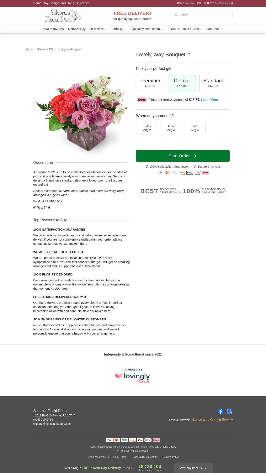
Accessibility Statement (144, 457)
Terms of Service (96, 457)
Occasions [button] (99, 29)
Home (29, 49)
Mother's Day (77, 29)
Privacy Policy (119, 457)
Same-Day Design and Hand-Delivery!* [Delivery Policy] (61, 3)
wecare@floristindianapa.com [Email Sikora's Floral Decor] (52, 423)
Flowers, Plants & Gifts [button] (186, 29)
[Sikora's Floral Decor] (63, 16)
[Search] (203, 15)
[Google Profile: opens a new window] (230, 411)
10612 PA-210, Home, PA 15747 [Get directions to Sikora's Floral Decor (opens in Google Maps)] (54, 415)
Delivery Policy (171, 457)
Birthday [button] (119, 29)
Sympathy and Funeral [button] (148, 29)
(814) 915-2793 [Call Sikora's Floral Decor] (43, 419)
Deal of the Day (53, 29)
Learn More (209, 99)
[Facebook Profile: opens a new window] (221, 411)
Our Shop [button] (215, 29)
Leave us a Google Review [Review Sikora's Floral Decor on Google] (213, 419)
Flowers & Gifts (45, 49)
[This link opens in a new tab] (133, 376)
